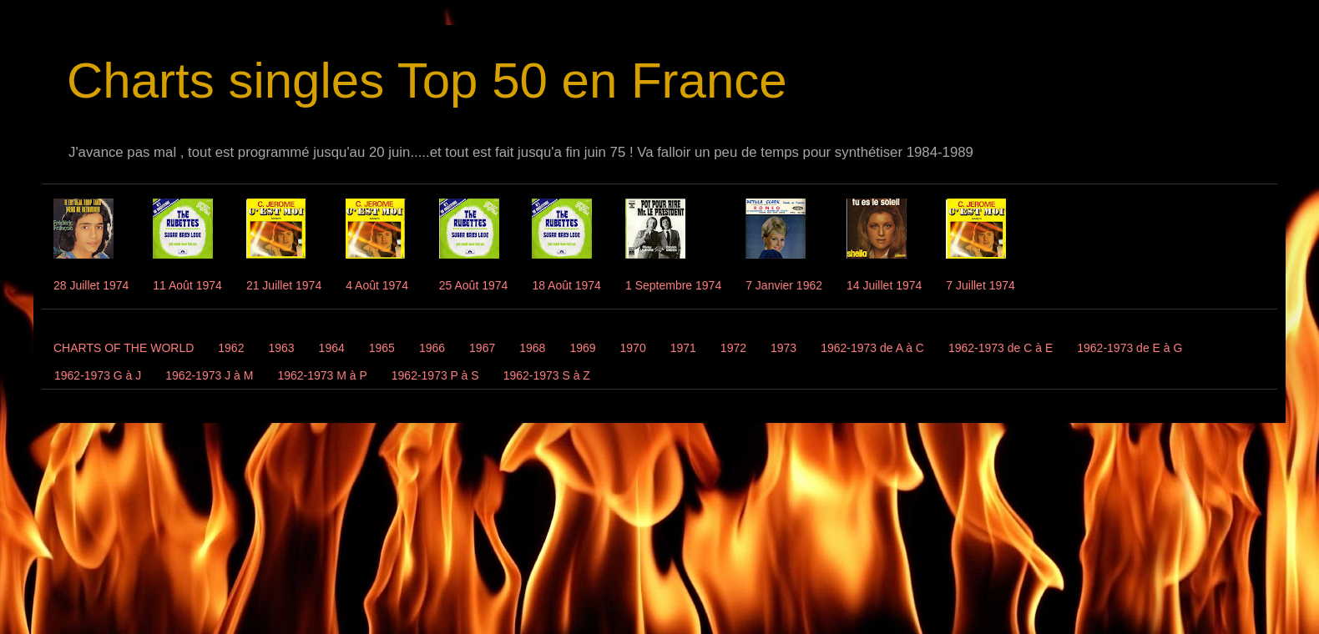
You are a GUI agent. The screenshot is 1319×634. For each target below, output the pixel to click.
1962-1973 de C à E (1000, 348)
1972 (733, 348)
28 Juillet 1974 (91, 285)
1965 (382, 348)
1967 (482, 348)
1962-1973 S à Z (546, 375)
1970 (633, 348)
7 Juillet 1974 (980, 285)
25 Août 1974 (473, 285)
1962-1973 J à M (209, 375)
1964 (332, 348)
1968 (532, 348)
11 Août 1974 (187, 285)
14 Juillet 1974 (884, 285)
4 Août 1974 (377, 285)
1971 (683, 348)
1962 (231, 348)
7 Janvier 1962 (783, 285)
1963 (281, 348)
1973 (783, 348)
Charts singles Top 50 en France (427, 80)
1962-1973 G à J (97, 375)
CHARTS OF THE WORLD (123, 348)
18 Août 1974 (566, 285)
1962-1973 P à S (435, 375)
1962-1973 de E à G (1129, 348)
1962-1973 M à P (321, 375)
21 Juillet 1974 (283, 285)
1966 (432, 348)
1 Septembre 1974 (673, 285)
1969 (582, 348)
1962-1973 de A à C (872, 348)
